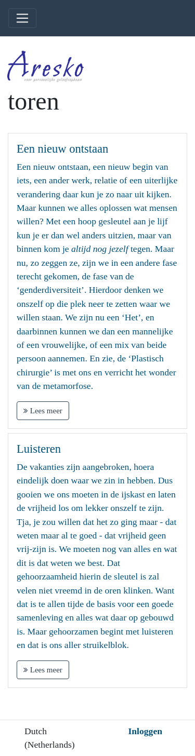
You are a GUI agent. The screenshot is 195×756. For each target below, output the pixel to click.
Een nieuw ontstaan (62, 148)
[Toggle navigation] (22, 18)
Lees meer (42, 411)
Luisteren (39, 448)
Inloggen (145, 731)
